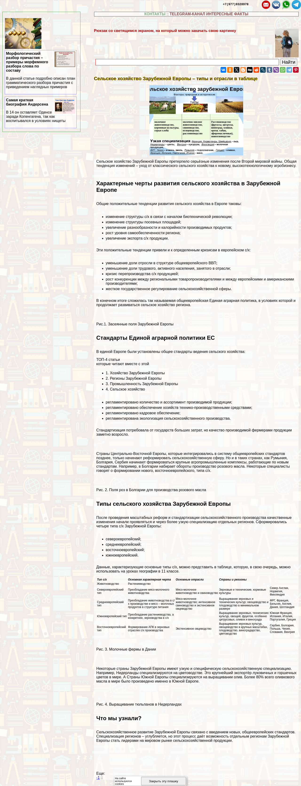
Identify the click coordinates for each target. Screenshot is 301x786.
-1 (98, 778)
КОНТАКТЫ (155, 14)
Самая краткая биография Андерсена (40, 110)
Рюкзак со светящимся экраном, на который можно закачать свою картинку (165, 31)
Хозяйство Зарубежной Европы (137, 373)
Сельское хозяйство (127, 389)
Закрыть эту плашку (163, 781)
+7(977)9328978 (236, 4)
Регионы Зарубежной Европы (135, 378)
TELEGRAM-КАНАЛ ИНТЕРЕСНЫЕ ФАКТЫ (209, 14)
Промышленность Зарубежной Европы (144, 384)
